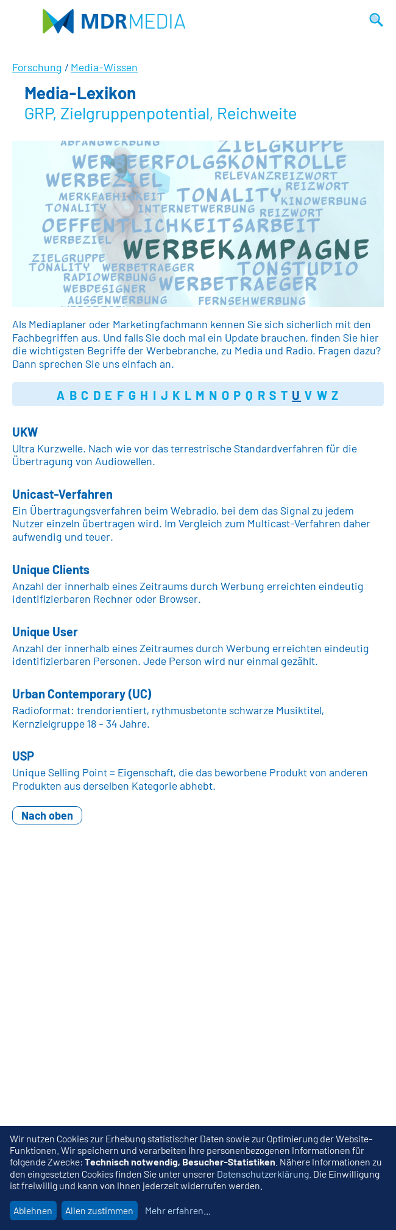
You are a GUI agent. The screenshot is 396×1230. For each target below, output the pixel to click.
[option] (198, 224)
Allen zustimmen (99, 1210)
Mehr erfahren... (178, 1210)
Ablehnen (32, 1210)
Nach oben (47, 815)
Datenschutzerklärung (263, 1173)
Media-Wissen (104, 67)
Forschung (37, 67)
